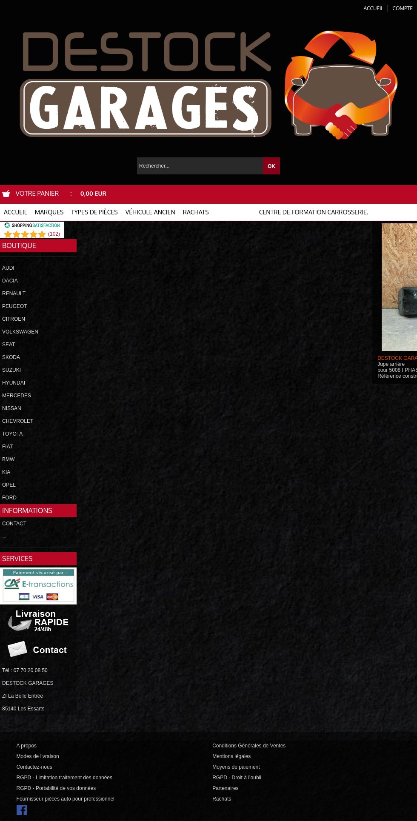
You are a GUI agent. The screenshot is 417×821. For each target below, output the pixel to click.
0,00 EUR (93, 193)
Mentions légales (231, 756)
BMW (8, 459)
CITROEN (13, 319)
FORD (9, 498)
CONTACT (14, 524)
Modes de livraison (38, 756)
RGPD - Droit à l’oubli (236, 778)
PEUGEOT (14, 306)
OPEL (9, 485)
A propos (27, 746)
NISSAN (11, 408)
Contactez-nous (34, 767)
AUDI (8, 268)
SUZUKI (11, 370)
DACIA (10, 281)
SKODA (11, 357)
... (4, 536)
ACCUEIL (15, 212)
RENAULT (14, 293)
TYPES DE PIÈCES (94, 212)
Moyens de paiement (236, 767)
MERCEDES (16, 396)
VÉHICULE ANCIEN (150, 212)
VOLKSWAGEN (20, 332)
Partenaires (225, 788)
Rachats (221, 799)
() (54, 234)
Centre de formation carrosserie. (313, 212)
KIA (6, 472)
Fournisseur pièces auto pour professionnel (65, 799)
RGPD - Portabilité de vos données (56, 788)
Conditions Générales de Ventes (249, 746)
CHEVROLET (17, 421)
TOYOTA (12, 434)
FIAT (7, 447)
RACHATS (196, 212)
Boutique (19, 245)
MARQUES (49, 212)
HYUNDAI (13, 383)
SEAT (8, 345)
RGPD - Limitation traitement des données (64, 778)
